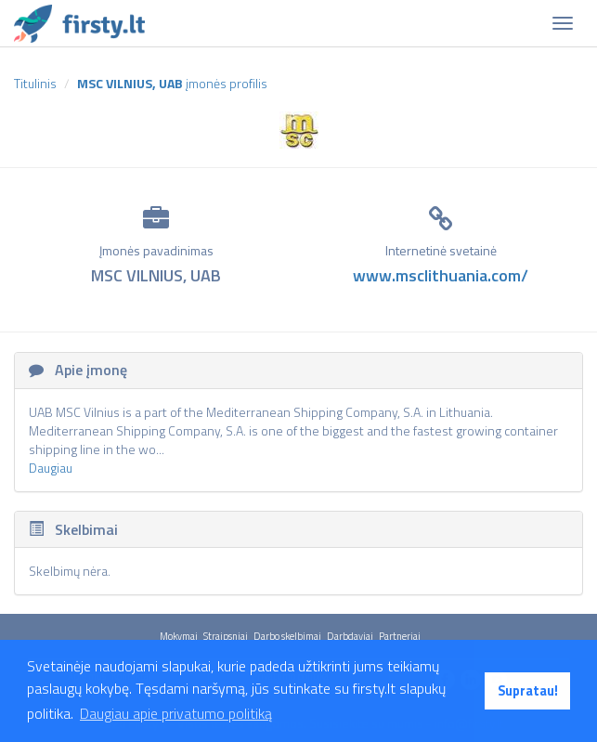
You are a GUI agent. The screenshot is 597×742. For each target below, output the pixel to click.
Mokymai (179, 636)
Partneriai (400, 636)
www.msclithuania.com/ (440, 275)
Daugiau (50, 467)
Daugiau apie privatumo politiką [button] (176, 713)
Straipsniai (225, 636)
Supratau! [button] (528, 691)
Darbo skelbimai (287, 636)
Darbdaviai (350, 636)
